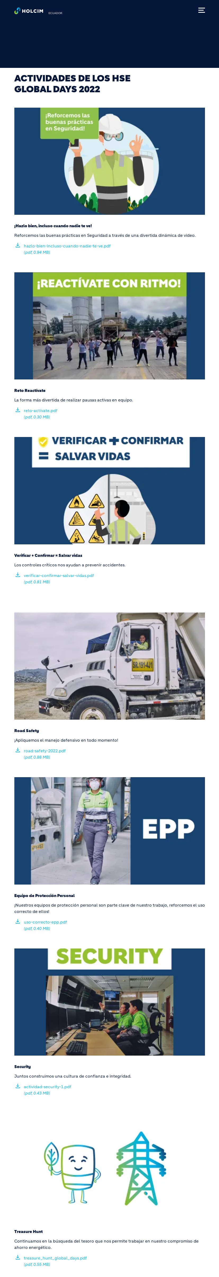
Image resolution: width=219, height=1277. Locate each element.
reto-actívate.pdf (40, 413)
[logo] (28, 12)
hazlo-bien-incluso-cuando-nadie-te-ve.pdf (67, 249)
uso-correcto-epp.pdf (45, 925)
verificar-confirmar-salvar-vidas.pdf (59, 578)
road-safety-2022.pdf (45, 754)
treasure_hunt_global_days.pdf (55, 1261)
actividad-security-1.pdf (47, 1090)
